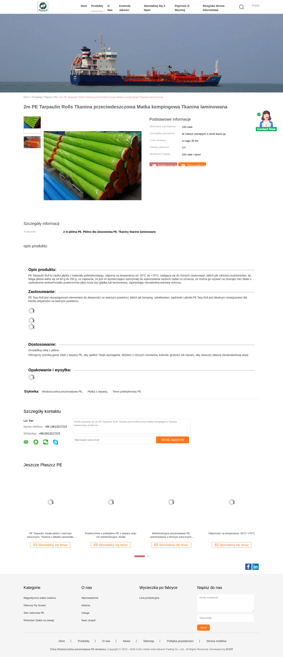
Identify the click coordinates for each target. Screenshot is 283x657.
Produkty (97, 5)
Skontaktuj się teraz (193, 165)
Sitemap (148, 641)
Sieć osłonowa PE (34, 612)
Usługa (85, 612)
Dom (84, 5)
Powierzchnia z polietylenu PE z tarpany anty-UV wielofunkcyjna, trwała (111, 535)
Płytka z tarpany (97, 391)
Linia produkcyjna (149, 597)
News (126, 641)
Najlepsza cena (165, 165)
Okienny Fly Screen (35, 605)
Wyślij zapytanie (172, 439)
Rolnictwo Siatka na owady (39, 620)
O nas (110, 8)
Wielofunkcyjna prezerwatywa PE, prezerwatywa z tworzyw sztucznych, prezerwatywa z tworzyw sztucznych (171, 535)
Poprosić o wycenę (182, 8)
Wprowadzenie (89, 597)
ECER (229, 649)
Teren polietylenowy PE (127, 391)
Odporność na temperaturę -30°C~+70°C (232, 533)
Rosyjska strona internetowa (213, 8)
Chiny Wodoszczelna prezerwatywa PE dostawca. (79, 649)
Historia (85, 605)
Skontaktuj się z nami (154, 8)
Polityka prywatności (180, 641)
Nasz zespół (88, 620)
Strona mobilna (216, 641)
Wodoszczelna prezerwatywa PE (62, 391)
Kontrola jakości (124, 8)
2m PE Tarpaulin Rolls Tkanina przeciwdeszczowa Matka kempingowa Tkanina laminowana (111, 97)
